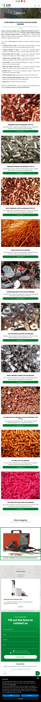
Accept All (29, 695)
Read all (20, 606)
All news (20, 575)
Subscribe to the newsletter (21, 651)
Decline (11, 695)
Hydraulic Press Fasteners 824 (13, 599)
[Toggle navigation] (39, 6)
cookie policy (13, 684)
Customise (20, 698)
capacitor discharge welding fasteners (29, 41)
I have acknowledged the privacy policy (21, 652)
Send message (20, 657)
